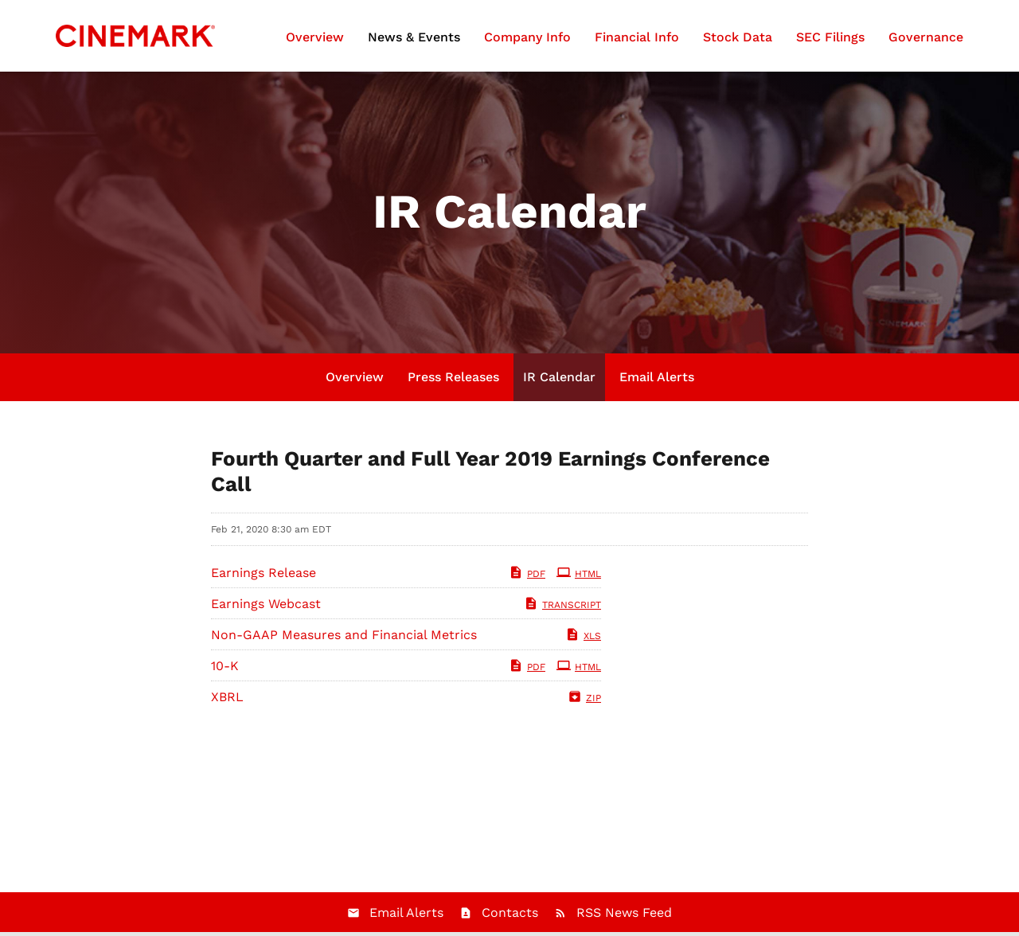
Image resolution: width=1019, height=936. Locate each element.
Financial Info (637, 37)
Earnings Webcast (266, 603)
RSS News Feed (624, 913)
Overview (315, 37)
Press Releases (453, 377)
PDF (527, 573)
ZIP (584, 698)
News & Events (414, 37)
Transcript (562, 604)
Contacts (510, 913)
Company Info (527, 37)
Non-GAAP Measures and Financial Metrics (344, 634)
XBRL (227, 696)
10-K (225, 665)
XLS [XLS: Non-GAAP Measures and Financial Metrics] (583, 636)
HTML (578, 573)
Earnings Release (263, 572)
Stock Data (737, 37)
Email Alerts (656, 377)
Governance (925, 37)
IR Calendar (559, 377)
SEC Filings (830, 37)
